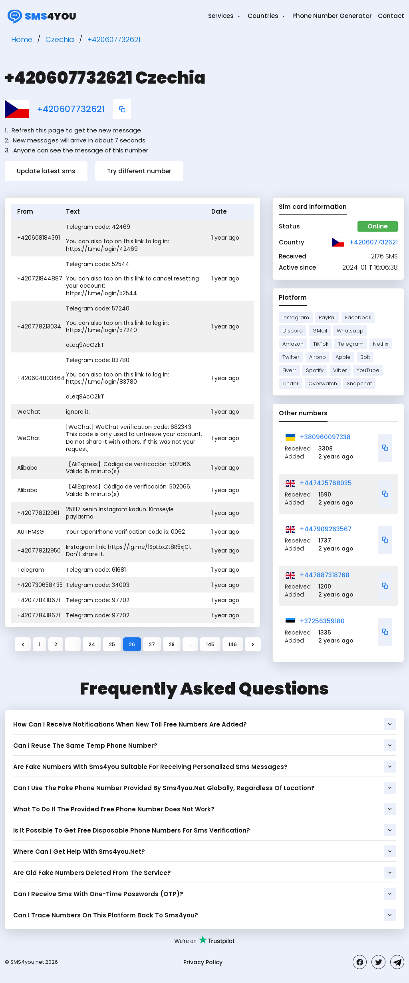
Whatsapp (350, 330)
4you (40, 16)
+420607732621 (71, 109)
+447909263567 (325, 529)
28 (172, 644)
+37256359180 (322, 621)
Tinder (290, 383)
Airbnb (317, 357)
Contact (391, 16)
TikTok (320, 344)
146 (232, 644)
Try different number (139, 171)
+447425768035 (326, 483)
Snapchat (359, 383)
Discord (292, 330)
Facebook (358, 317)
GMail (319, 330)
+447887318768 (324, 575)
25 (112, 644)
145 (210, 644)
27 (152, 644)
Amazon (293, 344)
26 (132, 644)
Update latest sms (46, 171)
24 (92, 644)
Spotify (315, 370)
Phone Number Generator (332, 16)
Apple (343, 357)
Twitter (291, 357)
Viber (340, 370)
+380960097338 (325, 437)
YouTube (368, 370)
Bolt (365, 357)
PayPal (327, 317)
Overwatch (322, 383)
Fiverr (289, 370)
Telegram (350, 344)
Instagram (295, 317)
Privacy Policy (202, 962)
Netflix (380, 344)
